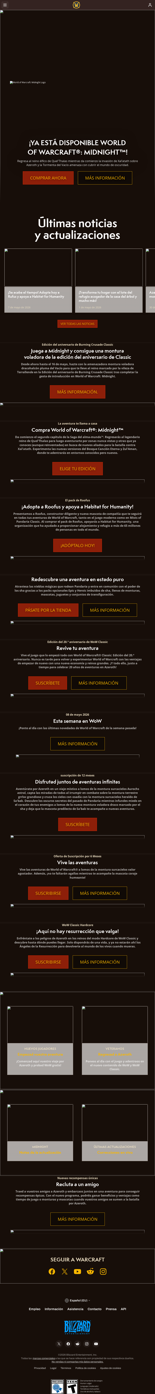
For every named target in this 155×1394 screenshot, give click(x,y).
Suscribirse (48, 893)
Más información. (77, 392)
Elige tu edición (77, 468)
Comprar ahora (48, 178)
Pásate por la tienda (48, 610)
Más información (105, 178)
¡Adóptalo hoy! (78, 545)
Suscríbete (48, 683)
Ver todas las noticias (77, 324)
